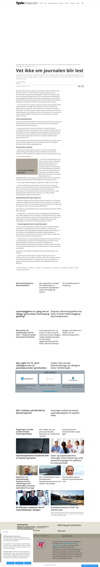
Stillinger (72, 3)
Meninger (61, 3)
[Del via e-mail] (83, 86)
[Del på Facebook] (79, 86)
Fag (45, 3)
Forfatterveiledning (52, 3)
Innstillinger (10, 563)
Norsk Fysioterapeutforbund (27, 529)
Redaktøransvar (67, 536)
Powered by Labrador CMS (50, 565)
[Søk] (82, 3)
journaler (31, 267)
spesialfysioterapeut (22, 267)
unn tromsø (64, 267)
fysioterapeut (55, 267)
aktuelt (76, 267)
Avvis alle (28, 563)
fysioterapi (38, 267)
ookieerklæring (27, 527)
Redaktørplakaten (68, 543)
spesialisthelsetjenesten (23, 269)
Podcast (67, 3)
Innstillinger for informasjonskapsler (90, 565)
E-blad (77, 3)
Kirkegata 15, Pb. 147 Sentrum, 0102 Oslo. (26, 526)
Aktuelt (41, 3)
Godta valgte (19, 563)
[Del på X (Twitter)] (81, 86)
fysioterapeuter (46, 267)
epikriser (70, 267)
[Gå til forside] (27, 3)
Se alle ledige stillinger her (50, 391)
